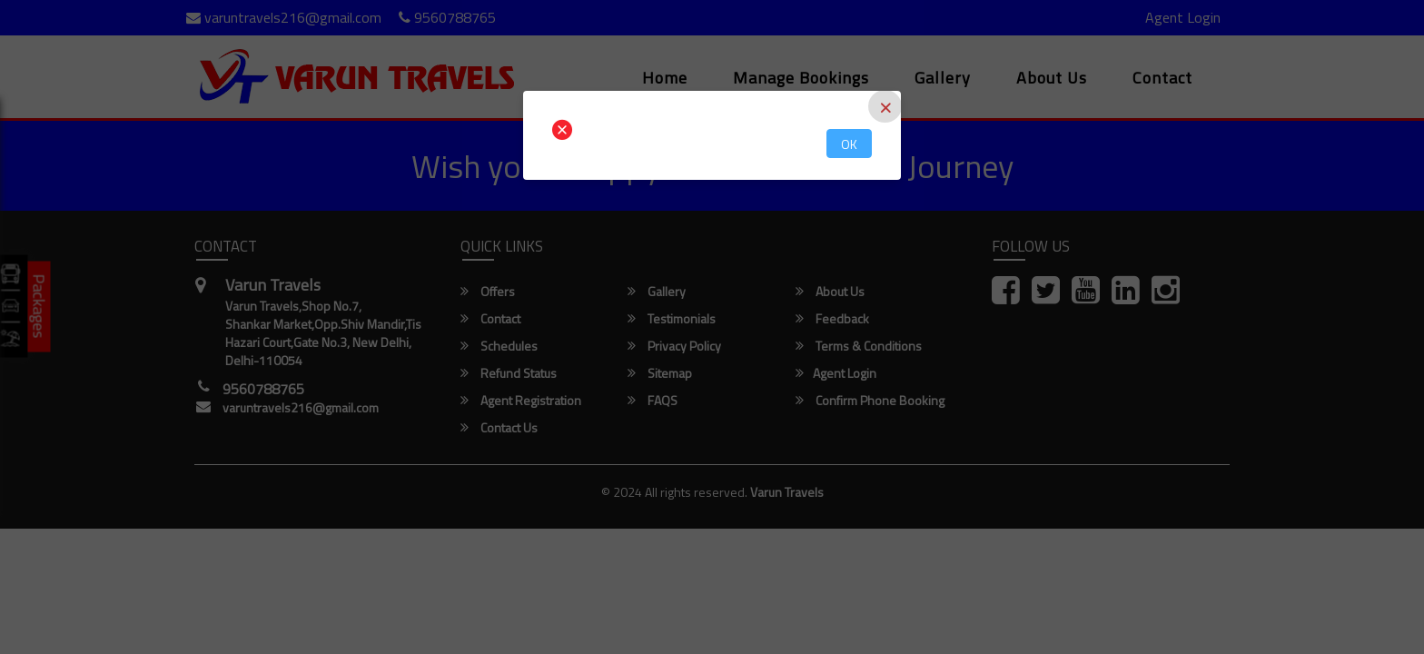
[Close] (885, 106)
